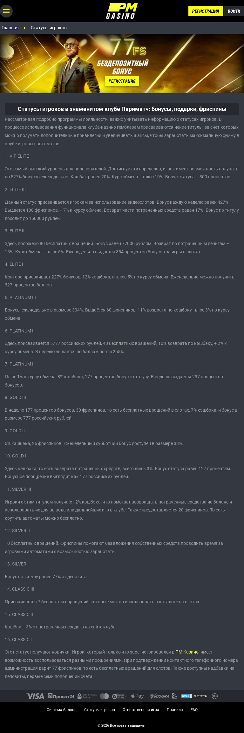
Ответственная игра (141, 710)
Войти (234, 11)
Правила (175, 710)
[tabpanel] (122, 63)
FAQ (194, 710)
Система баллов (62, 710)
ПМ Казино (187, 651)
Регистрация (205, 11)
